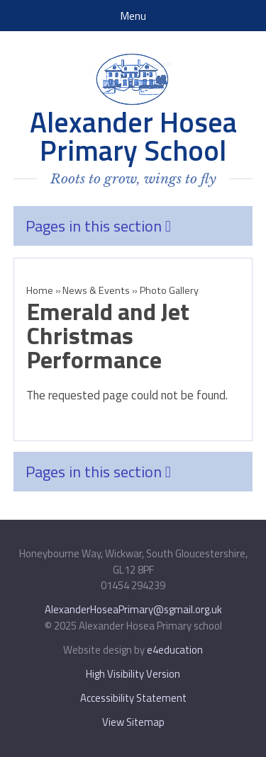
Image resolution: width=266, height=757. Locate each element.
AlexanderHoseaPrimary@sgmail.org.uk (133, 609)
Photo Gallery (171, 290)
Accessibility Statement (133, 698)
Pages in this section (98, 226)
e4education (175, 650)
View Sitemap (133, 722)
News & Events (96, 290)
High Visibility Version (133, 674)
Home (39, 290)
